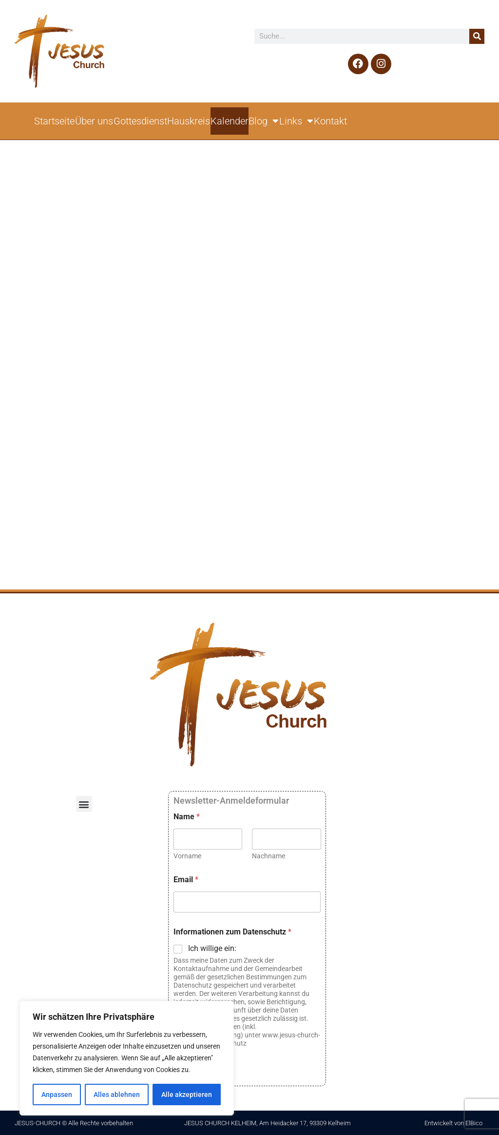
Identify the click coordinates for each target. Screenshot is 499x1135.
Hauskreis (188, 121)
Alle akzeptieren (186, 1094)
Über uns (94, 121)
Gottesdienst (140, 121)
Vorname (187, 856)
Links (296, 121)
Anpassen (56, 1094)
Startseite (54, 121)
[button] (84, 804)
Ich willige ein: (212, 948)
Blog (264, 121)
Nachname (268, 856)
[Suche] (476, 36)
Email (185, 879)
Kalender (230, 121)
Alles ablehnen (117, 1094)
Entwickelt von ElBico (453, 1123)
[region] (126, 1058)
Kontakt (330, 121)
